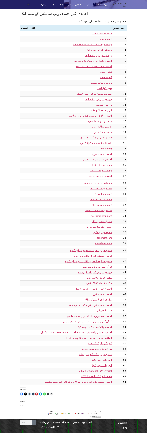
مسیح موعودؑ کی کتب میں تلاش (94, 354)
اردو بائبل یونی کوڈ (102, 365)
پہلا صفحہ (102, 4)
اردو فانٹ (44, 422)
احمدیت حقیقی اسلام (120, 4)
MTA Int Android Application (96, 376)
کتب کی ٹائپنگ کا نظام (100, 343)
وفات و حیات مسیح (101, 82)
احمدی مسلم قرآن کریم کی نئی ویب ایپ (90, 305)
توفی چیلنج (106, 71)
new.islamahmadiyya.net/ (98, 210)
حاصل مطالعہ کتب (101, 126)
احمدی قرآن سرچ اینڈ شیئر (97, 159)
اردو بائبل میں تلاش (101, 359)
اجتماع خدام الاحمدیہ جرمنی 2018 (94, 288)
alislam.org (106, 39)
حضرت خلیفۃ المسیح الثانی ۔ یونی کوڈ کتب (88, 261)
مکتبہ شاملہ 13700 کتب (99, 277)
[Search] (34, 422)
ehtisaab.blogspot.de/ (101, 188)
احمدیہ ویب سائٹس (82, 422)
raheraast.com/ (104, 237)
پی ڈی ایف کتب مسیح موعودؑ (96, 348)
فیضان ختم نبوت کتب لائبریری (96, 137)
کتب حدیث (106, 77)
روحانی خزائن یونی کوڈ (99, 49)
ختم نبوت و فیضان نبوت (99, 121)
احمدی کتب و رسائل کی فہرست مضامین (89, 316)
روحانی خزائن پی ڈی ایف (98, 55)
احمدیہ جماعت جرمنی (100, 175)
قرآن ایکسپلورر (103, 310)
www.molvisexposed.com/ (98, 183)
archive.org (106, 148)
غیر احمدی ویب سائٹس (51, 426)
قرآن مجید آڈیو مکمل (100, 110)
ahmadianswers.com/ (101, 199)
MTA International (102, 33)
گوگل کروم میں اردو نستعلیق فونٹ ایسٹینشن (87, 321)
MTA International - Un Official (95, 370)
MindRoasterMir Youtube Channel (94, 66)
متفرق (43, 4)
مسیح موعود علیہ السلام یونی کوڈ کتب (91, 250)
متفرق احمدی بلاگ (102, 221)
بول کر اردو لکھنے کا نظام (98, 299)
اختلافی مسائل (75, 4)
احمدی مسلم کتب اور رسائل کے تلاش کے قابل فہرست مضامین (78, 381)
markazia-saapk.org (101, 215)
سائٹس (89, 4)
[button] (28, 4)
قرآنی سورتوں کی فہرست (97, 266)
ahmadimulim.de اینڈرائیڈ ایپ (96, 143)
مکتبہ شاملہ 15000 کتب (99, 283)
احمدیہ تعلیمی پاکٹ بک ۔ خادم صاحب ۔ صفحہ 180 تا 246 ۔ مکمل (76, 332)
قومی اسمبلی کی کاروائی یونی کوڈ (93, 255)
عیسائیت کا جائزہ (102, 132)
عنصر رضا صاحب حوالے (99, 226)
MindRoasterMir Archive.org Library (92, 44)
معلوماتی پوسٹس (102, 232)
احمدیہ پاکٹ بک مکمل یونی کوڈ (95, 327)
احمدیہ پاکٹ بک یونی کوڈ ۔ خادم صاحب (90, 115)
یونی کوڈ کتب (104, 88)
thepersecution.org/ (102, 204)
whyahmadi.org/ (103, 193)
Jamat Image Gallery (101, 170)
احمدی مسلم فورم (102, 154)
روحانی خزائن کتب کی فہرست (95, 272)
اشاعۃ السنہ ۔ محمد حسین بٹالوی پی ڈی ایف (87, 338)
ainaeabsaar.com (103, 243)
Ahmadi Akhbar (61, 422)
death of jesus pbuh (102, 165)
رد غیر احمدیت (57, 4)
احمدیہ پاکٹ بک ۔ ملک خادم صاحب (93, 60)
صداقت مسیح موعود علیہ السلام (94, 93)
